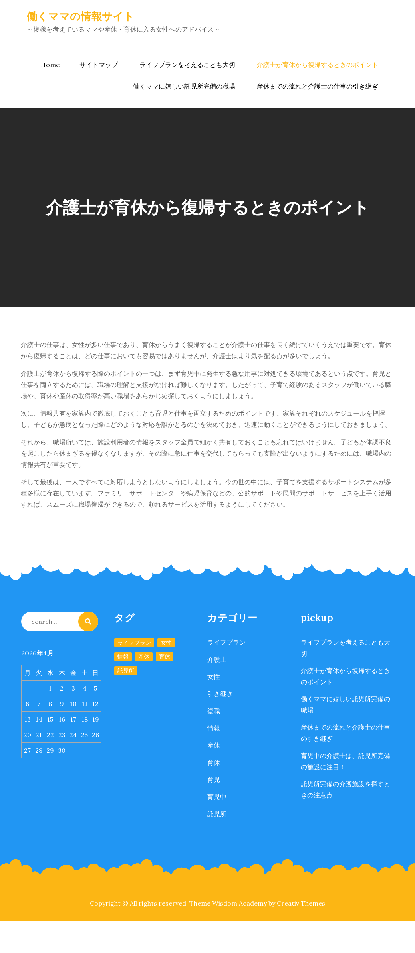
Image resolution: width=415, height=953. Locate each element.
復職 (213, 711)
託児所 (216, 814)
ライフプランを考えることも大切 (187, 65)
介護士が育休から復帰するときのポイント (317, 65)
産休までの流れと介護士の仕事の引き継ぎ (317, 86)
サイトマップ (98, 65)
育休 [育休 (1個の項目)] (164, 656)
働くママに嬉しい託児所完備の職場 (184, 86)
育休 (213, 762)
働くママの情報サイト (81, 16)
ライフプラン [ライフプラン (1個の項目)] (134, 642)
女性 (213, 677)
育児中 (216, 797)
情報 (213, 728)
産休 (213, 745)
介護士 (216, 659)
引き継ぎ (220, 694)
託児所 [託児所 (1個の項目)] (125, 670)
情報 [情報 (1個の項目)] (123, 656)
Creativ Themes (301, 903)
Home (50, 65)
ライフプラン (226, 642)
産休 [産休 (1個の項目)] (143, 656)
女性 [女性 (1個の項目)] (166, 642)
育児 (213, 779)
